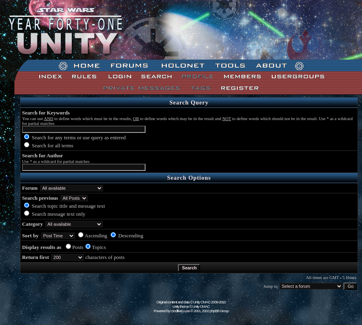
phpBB (186, 311)
